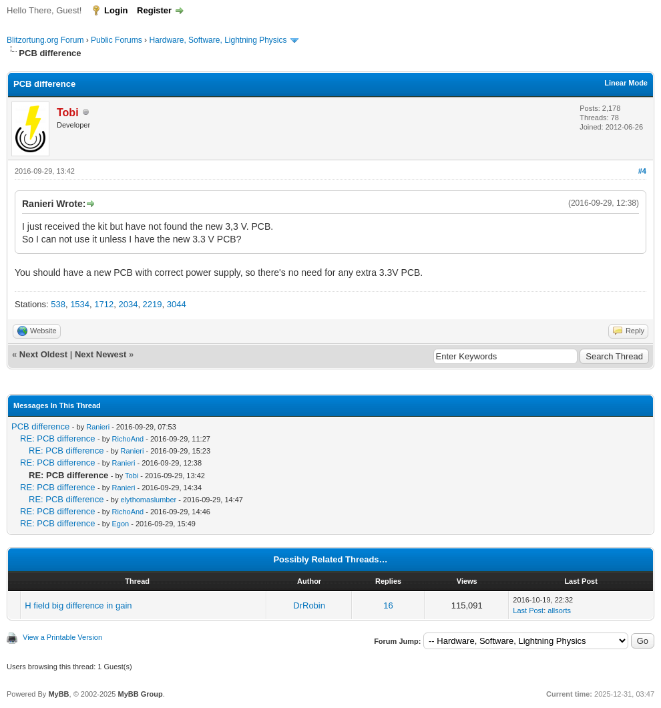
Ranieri (97, 427)
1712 (104, 304)
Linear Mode (626, 83)
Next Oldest (43, 354)
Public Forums (116, 40)
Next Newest (100, 354)
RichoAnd (128, 439)
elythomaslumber (149, 500)
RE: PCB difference (57, 438)
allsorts (559, 610)
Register (154, 10)
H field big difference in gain (78, 605)
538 (58, 304)
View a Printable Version (62, 637)
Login (116, 10)
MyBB (58, 694)
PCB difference (40, 426)
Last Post (528, 610)
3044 (176, 304)
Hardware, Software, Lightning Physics (217, 40)
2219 (152, 304)
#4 (642, 171)
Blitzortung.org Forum (45, 40)
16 (388, 605)
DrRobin (309, 605)
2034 (128, 304)
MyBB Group (140, 694)
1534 (79, 304)
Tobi (131, 476)
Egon (121, 524)
